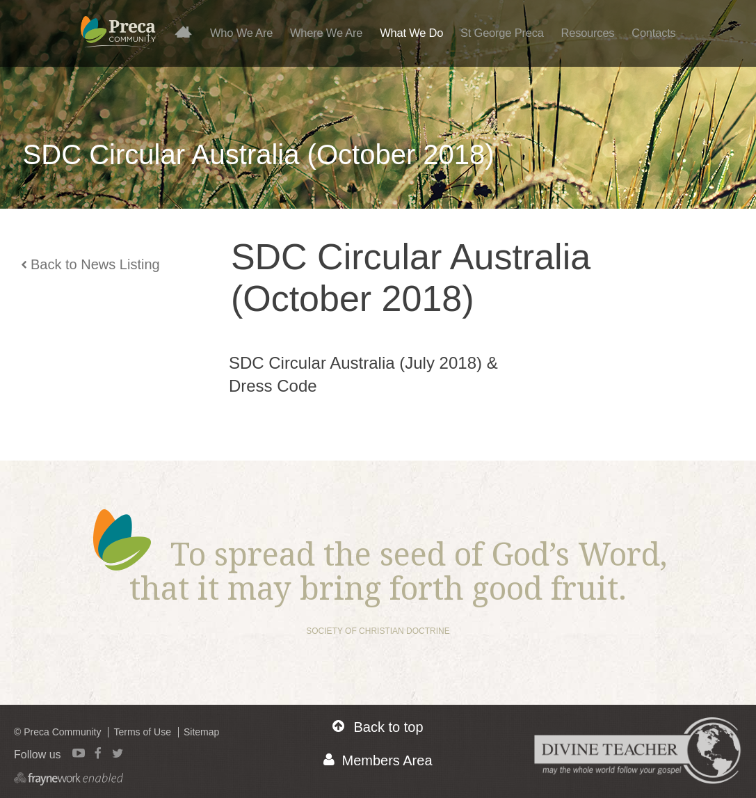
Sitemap (201, 731)
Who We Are (241, 32)
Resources (587, 32)
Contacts (653, 32)
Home (189, 31)
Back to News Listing (90, 264)
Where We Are (326, 32)
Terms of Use (141, 731)
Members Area (377, 760)
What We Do (411, 32)
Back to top (377, 727)
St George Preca (502, 32)
